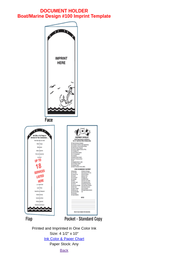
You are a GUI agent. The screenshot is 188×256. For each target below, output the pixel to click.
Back (64, 250)
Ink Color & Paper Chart (64, 239)
